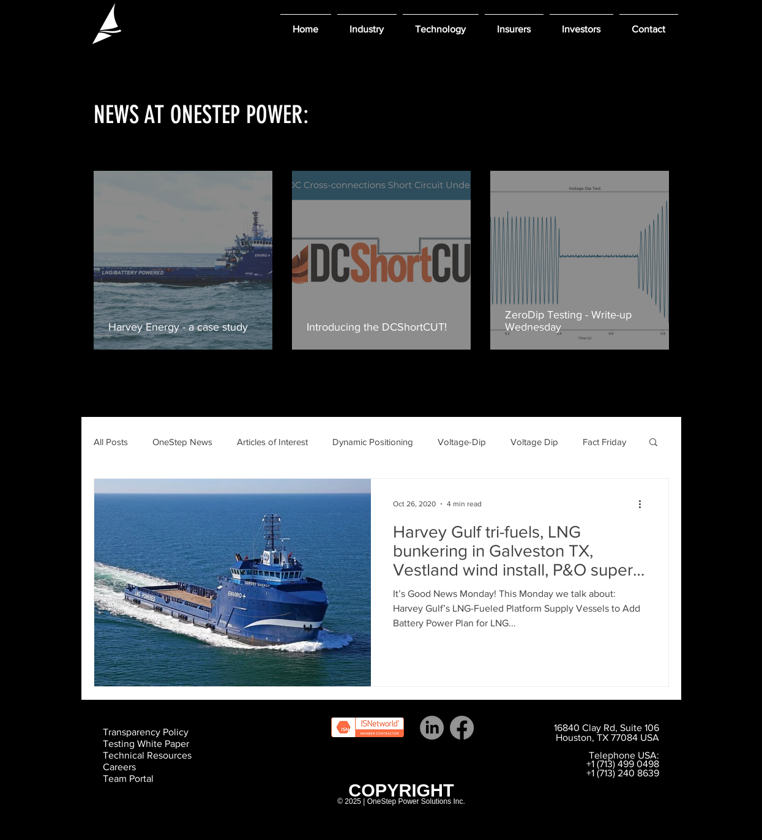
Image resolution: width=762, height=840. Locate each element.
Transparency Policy (146, 732)
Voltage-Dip (462, 442)
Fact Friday (604, 442)
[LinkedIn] (432, 728)
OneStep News (182, 442)
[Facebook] (462, 728)
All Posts (111, 442)
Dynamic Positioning (372, 442)
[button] (367, 23)
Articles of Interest (272, 442)
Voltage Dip (534, 442)
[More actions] (644, 504)
